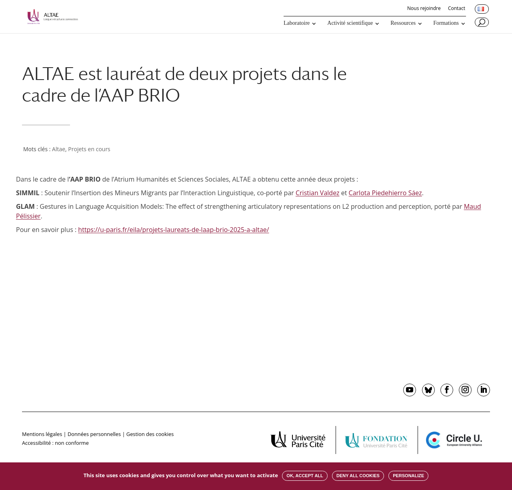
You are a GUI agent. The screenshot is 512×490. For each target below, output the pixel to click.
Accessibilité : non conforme (55, 442)
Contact (456, 9)
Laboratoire (297, 23)
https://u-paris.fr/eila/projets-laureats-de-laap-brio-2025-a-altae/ (173, 229)
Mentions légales (42, 434)
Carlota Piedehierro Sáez (385, 192)
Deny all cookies (358, 475)
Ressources (403, 23)
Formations (446, 23)
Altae (58, 149)
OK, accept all (304, 475)
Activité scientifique (350, 23)
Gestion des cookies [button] (150, 434)
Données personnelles (94, 434)
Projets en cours (89, 149)
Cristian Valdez (318, 192)
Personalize (408, 475)
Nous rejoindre (424, 9)
